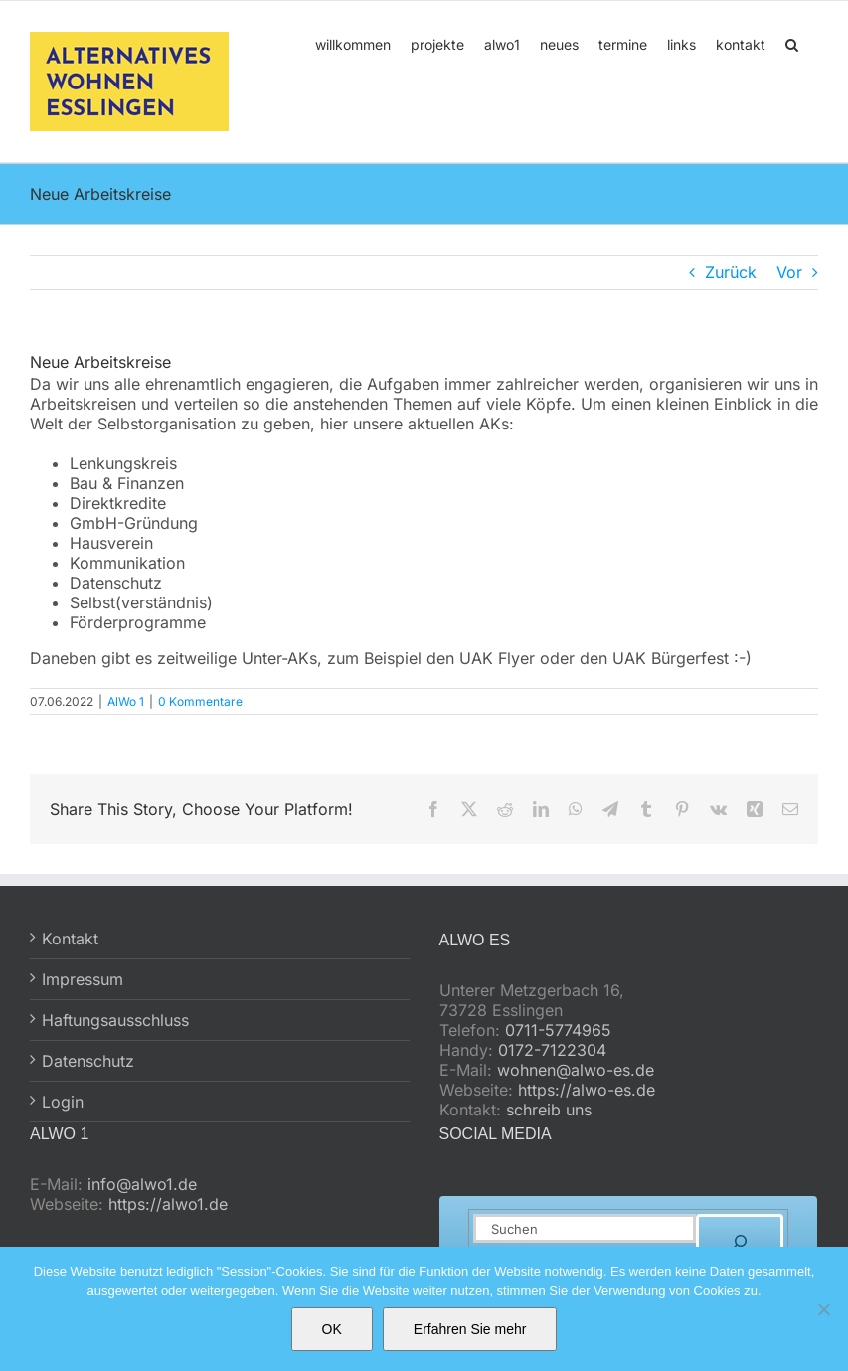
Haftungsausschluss (115, 1020)
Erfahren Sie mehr (470, 1329)
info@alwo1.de (142, 1184)
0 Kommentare (200, 701)
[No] (823, 1309)
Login (63, 1102)
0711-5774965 (558, 1030)
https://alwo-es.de (586, 1090)
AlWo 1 (125, 701)
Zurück (731, 272)
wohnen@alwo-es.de (575, 1070)
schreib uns (549, 1109)
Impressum (82, 979)
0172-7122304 (552, 1050)
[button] (791, 43)
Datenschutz (88, 1061)
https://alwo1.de (168, 1204)
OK (332, 1329)
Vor (789, 272)
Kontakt (70, 938)
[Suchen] (739, 1242)
